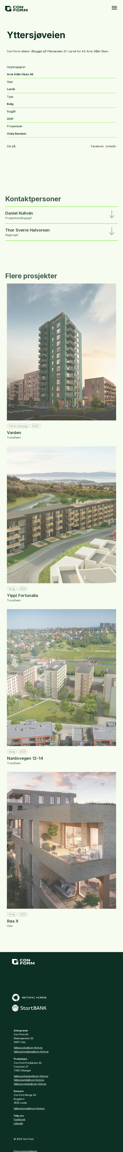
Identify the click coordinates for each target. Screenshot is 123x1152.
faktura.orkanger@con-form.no (31, 1076)
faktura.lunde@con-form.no (29, 1079)
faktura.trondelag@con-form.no (31, 1051)
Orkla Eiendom (16, 133)
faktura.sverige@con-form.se (30, 1083)
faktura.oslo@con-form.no (28, 1047)
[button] (61, 215)
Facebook (97, 146)
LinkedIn (110, 146)
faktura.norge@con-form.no (29, 1108)
